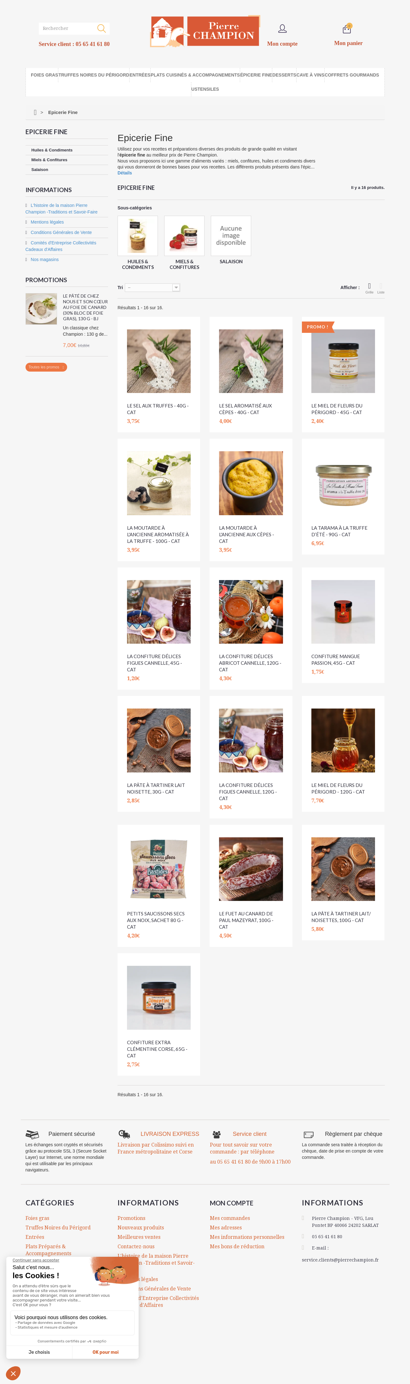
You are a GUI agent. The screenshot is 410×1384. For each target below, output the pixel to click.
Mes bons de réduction (237, 1236)
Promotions (47, 279)
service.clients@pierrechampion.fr (340, 1247)
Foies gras (37, 1207)
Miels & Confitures (184, 264)
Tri (120, 287)
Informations (50, 189)
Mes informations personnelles (247, 1226)
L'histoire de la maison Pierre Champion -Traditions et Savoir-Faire (156, 1252)
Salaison (231, 261)
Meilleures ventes (139, 1226)
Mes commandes (230, 1207)
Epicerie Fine (41, 1252)
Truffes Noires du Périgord (58, 1217)
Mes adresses (226, 1217)
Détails (125, 172)
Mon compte (237, 1192)
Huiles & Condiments (138, 264)
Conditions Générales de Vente (61, 232)
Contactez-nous (136, 1236)
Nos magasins (44, 259)
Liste (380, 288)
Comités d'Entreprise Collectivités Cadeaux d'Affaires (158, 1290)
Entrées (35, 1226)
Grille (370, 288)
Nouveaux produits (141, 1217)
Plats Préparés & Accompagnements (48, 1239)
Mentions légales (47, 222)
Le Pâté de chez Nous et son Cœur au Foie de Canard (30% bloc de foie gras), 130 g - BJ (84, 310)
